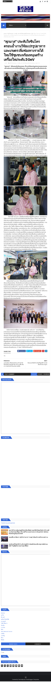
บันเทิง (2, 626)
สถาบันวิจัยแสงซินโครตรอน (24, 33)
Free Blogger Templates (32, 680)
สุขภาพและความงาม (6, 632)
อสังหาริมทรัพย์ (5, 620)
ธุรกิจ (2, 615)
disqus (40, 374)
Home (5, 33)
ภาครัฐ (15, 33)
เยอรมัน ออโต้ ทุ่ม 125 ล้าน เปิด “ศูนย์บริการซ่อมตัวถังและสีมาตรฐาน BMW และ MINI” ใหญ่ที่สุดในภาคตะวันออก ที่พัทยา (28, 545)
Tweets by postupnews (8, 523)
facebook (46, 374)
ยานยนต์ (3, 622)
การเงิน (3, 628)
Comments (38, 644)
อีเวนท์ (2, 618)
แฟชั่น (2, 634)
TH (34, 33)
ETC (3, 653)
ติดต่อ (2, 640)
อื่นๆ (2, 638)
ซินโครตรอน (10, 33)
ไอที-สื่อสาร (4, 624)
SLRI (32, 33)
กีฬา (2, 630)
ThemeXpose (21, 680)
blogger (34, 374)
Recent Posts (13, 644)
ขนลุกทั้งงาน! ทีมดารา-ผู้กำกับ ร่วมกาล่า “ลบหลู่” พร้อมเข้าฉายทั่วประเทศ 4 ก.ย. (28, 538)
